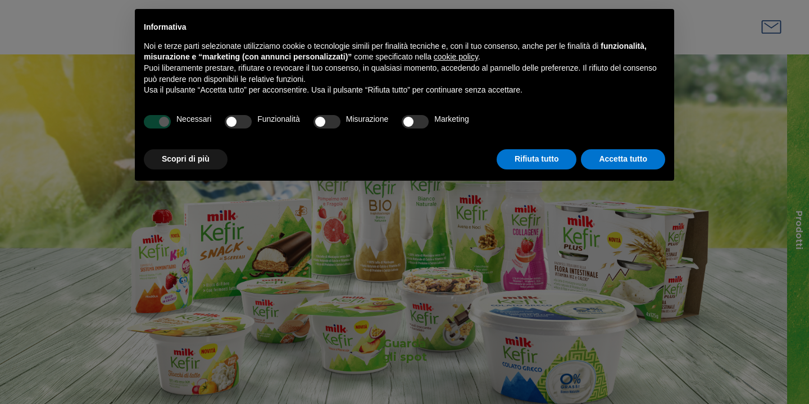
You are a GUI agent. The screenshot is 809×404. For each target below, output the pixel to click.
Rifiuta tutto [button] (537, 158)
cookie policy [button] (456, 56)
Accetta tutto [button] (623, 158)
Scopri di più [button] (186, 158)
